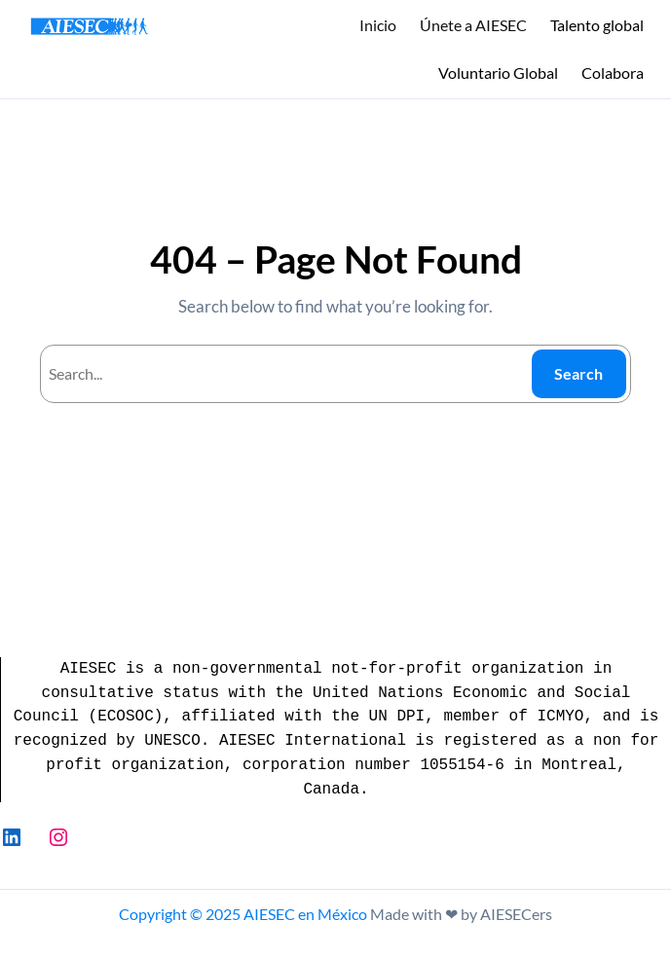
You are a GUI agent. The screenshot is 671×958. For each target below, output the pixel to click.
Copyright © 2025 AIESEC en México (243, 913)
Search (578, 373)
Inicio (377, 25)
